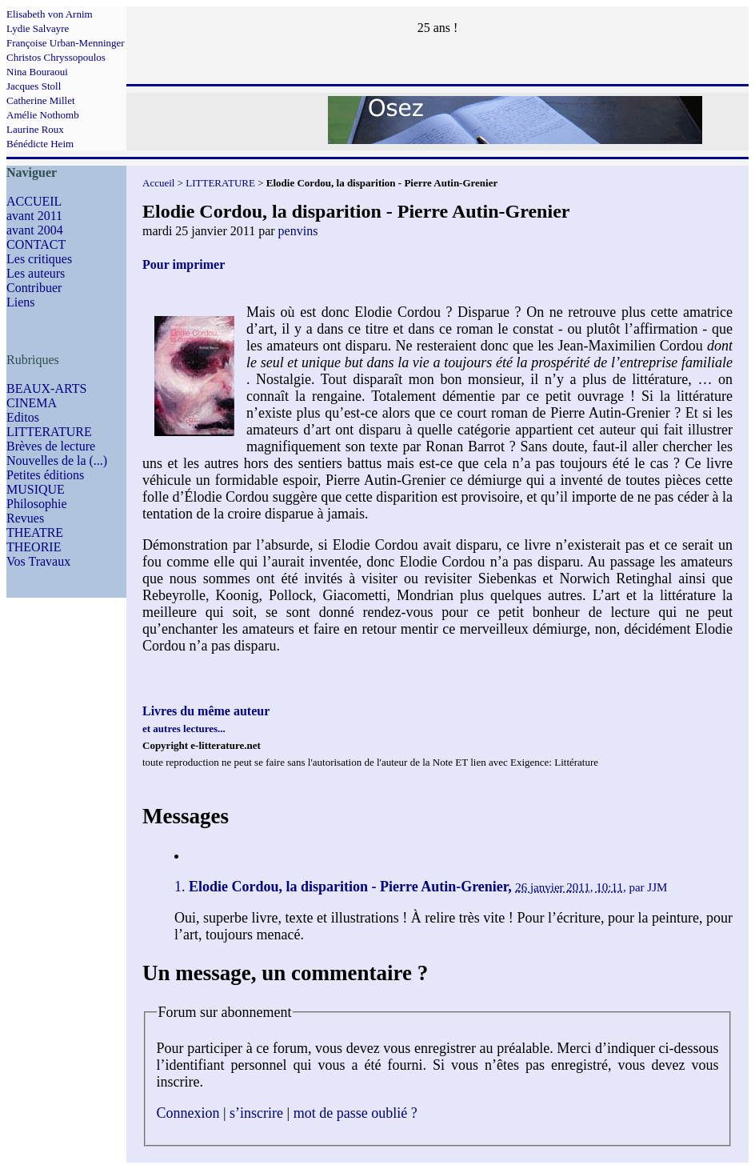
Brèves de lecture (50, 446)
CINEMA (31, 403)
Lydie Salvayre (37, 28)
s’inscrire (256, 1113)
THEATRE (34, 532)
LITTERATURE (49, 431)
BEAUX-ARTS (46, 388)
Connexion (188, 1113)
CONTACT (36, 244)
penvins (298, 231)
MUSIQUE (35, 489)
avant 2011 (34, 215)
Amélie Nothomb (42, 115)
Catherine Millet (40, 100)
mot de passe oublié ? (355, 1113)
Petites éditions (45, 475)
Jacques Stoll (33, 86)
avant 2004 (34, 230)
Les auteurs (35, 273)
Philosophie (36, 503)
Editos (22, 417)
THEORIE (33, 547)
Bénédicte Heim (40, 144)
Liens (20, 302)
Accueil (158, 183)
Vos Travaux (38, 561)
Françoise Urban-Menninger (65, 43)
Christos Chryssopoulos (56, 57)
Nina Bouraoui (37, 72)
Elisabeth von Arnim (49, 14)
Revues (25, 518)
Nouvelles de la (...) (56, 460)
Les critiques (39, 259)
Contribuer (34, 287)
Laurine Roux (35, 129)
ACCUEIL (34, 201)
